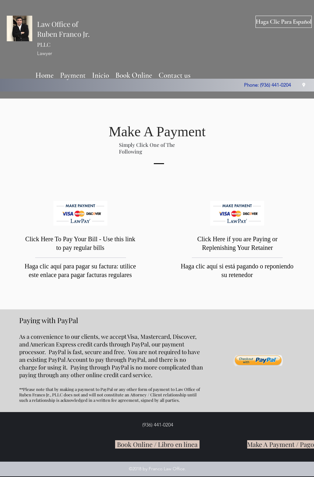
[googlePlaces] (304, 85)
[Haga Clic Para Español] (283, 22)
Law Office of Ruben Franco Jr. (63, 33)
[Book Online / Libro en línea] (157, 444)
